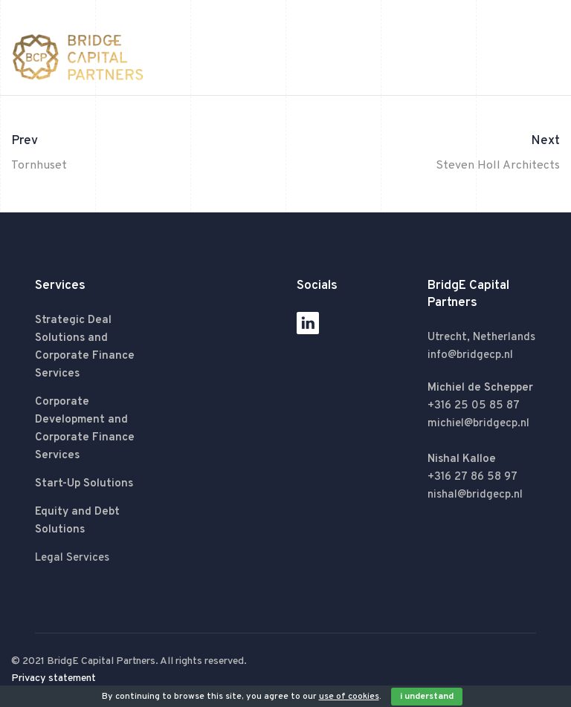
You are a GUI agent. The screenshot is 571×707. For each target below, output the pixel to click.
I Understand (427, 697)
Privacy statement (53, 678)
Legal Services (72, 558)
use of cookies (349, 697)
